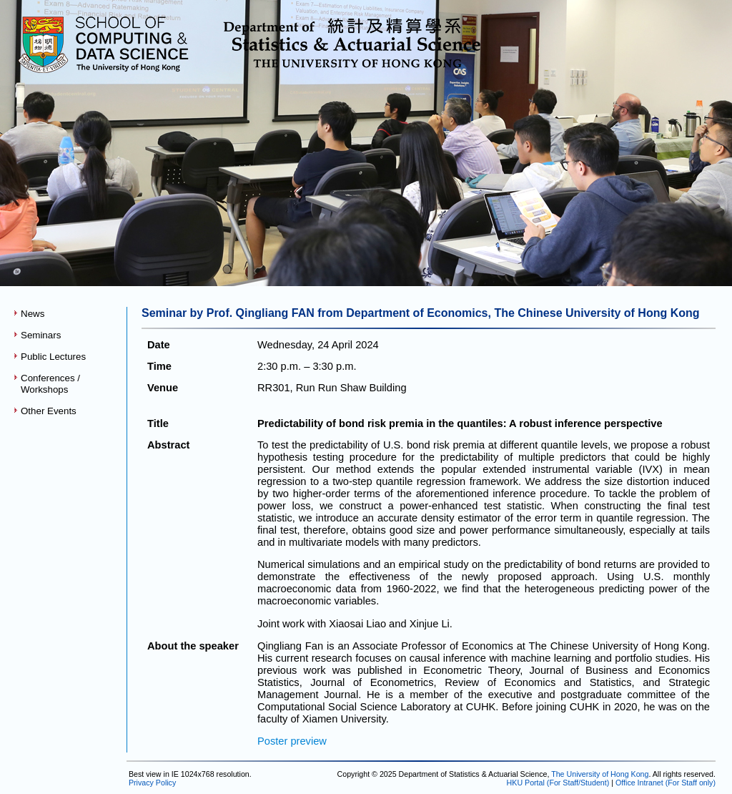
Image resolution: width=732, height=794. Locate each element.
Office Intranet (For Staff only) (665, 782)
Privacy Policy (151, 782)
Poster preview (292, 741)
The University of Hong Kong (599, 774)
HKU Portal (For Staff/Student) (558, 782)
